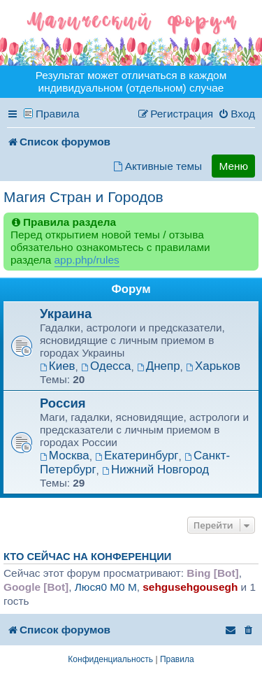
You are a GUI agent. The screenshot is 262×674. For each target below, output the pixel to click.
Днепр (158, 366)
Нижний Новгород (155, 469)
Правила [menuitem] (58, 114)
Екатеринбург (136, 455)
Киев (57, 366)
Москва (64, 455)
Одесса (106, 366)
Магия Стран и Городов (83, 197)
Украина (66, 313)
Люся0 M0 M (106, 587)
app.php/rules (86, 260)
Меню (233, 166)
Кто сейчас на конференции (87, 556)
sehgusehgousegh (190, 587)
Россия (63, 403)
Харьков (213, 366)
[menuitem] (236, 114)
